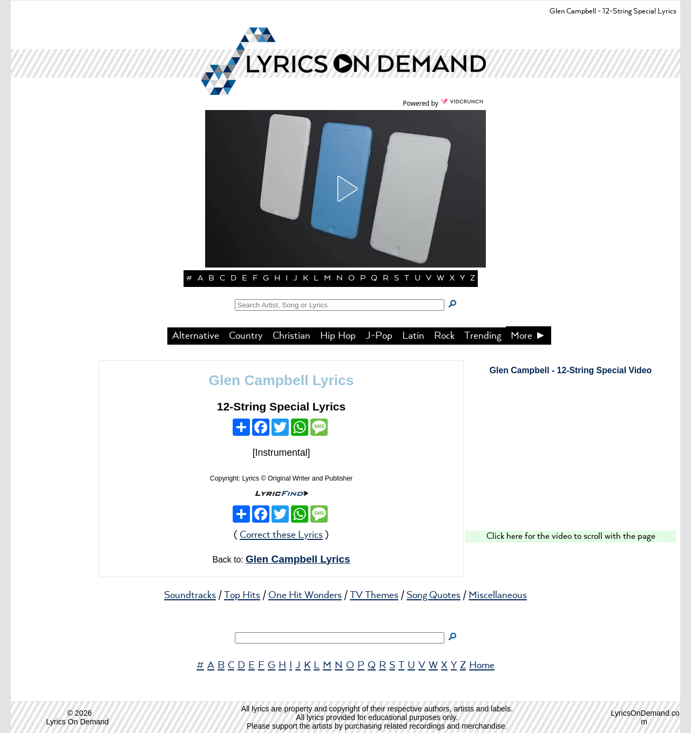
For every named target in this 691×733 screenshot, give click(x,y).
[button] (345, 188)
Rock (444, 336)
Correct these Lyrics (281, 535)
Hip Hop (338, 336)
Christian (291, 336)
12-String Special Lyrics (281, 406)
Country (246, 336)
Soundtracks (190, 595)
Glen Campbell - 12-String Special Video (571, 370)
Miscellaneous (498, 595)
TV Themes (374, 595)
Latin (413, 336)
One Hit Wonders (305, 595)
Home (481, 666)
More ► (528, 336)
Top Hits (242, 595)
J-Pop (378, 336)
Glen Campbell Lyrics (281, 380)
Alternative (195, 336)
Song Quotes (433, 595)
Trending (482, 336)
